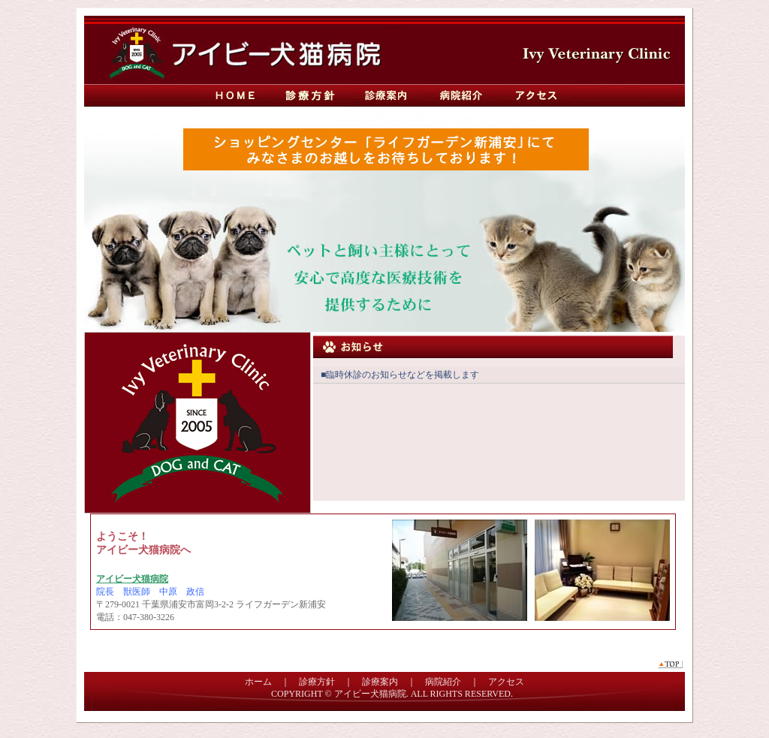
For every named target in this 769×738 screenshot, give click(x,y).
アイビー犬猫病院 (370, 693)
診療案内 (384, 95)
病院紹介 (459, 95)
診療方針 (309, 95)
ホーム (258, 681)
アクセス (534, 95)
